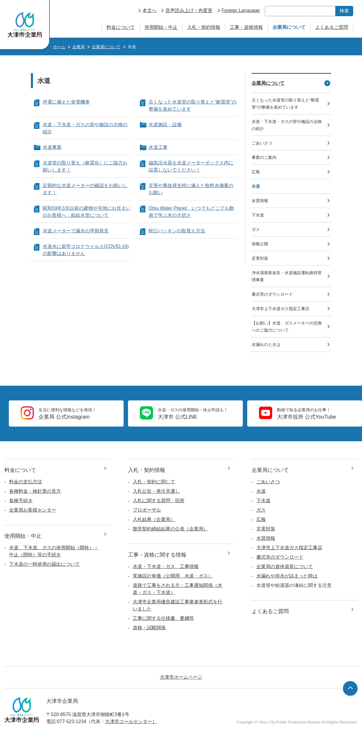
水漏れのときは (266, 344)
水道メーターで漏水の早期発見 (76, 230)
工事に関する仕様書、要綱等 (163, 618)
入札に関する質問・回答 (159, 500)
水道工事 (158, 147)
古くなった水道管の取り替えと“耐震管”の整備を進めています (285, 103)
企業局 (78, 46)
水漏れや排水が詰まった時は (287, 575)
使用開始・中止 (161, 27)
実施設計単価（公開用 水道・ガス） (173, 575)
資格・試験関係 (149, 627)
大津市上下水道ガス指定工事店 (280, 308)
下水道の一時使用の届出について (44, 564)
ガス (256, 229)
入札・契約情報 (203, 27)
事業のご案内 (264, 157)
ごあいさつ (262, 143)
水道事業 (52, 147)
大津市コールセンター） (131, 721)
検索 (344, 10)
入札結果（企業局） (154, 519)
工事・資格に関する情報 (157, 555)
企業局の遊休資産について (284, 566)
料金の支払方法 (25, 481)
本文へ (149, 10)
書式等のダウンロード (272, 294)
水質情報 (260, 200)
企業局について (289, 27)
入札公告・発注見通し (156, 491)
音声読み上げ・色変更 (188, 10)
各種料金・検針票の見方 (35, 491)
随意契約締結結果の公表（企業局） (170, 528)
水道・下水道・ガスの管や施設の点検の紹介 (287, 125)
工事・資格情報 (246, 27)
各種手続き (21, 500)
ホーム (59, 46)
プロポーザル (147, 509)
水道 (261, 491)
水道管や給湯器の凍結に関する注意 (294, 585)
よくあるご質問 (331, 27)
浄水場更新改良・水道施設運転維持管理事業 (287, 276)
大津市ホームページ (181, 677)
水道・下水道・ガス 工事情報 (166, 566)
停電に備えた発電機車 (66, 101)
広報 (256, 171)
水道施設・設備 (165, 124)
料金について (121, 27)
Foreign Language (241, 10)
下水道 (258, 215)
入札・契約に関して (154, 481)
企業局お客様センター (32, 509)
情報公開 (260, 244)
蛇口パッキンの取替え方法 (177, 230)
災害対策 (260, 258)
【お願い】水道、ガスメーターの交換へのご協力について (287, 326)
